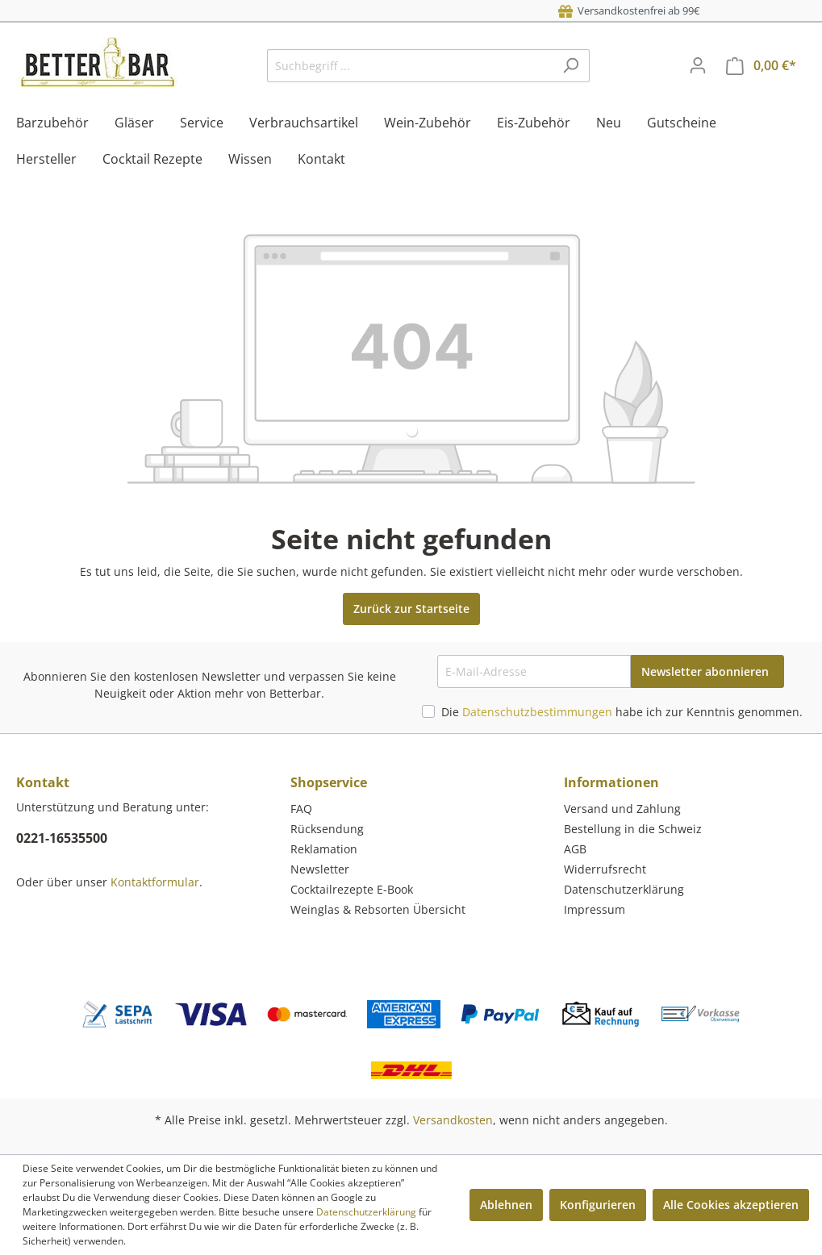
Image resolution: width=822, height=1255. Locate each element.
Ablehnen (506, 1204)
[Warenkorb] (761, 65)
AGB (575, 849)
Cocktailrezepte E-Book (351, 889)
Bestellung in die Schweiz (633, 828)
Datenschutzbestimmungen (537, 711)
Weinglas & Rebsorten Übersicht (377, 909)
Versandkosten (453, 1120)
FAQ (301, 808)
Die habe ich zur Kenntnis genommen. (622, 711)
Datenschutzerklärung (624, 889)
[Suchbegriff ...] (410, 65)
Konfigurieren (598, 1204)
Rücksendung (327, 828)
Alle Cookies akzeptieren (731, 1204)
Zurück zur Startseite (411, 608)
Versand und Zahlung (622, 808)
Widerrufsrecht (605, 869)
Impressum (594, 909)
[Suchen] (571, 65)
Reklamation (323, 849)
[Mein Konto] (697, 65)
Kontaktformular (155, 882)
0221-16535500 (61, 838)
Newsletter (319, 869)
